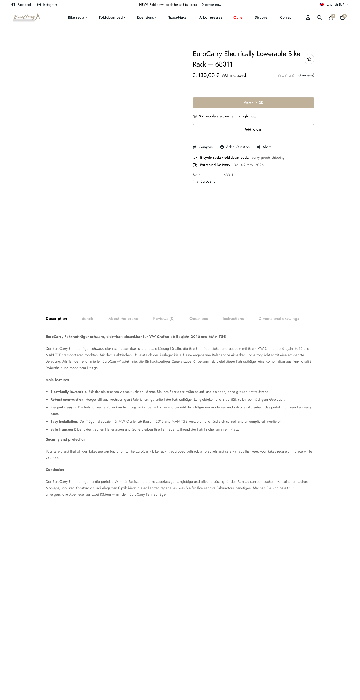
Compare (206, 147)
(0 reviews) (305, 75)
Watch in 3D (253, 102)
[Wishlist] (331, 17)
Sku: (196, 175)
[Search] (319, 17)
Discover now (211, 4)
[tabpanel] (180, 415)
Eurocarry (208, 181)
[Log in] (308, 17)
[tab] (56, 319)
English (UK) (333, 4)
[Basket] (342, 17)
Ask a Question (238, 147)
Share (267, 147)
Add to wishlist (309, 59)
